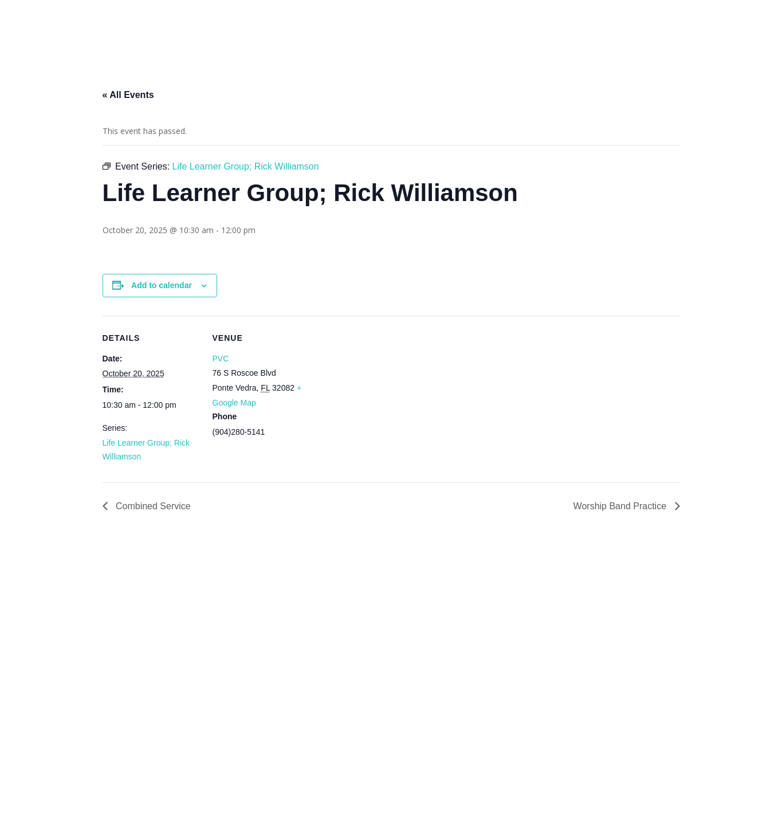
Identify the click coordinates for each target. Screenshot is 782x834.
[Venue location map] (383, 395)
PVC (221, 358)
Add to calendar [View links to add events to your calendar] (161, 285)
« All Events (128, 95)
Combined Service (152, 506)
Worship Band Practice (621, 506)
